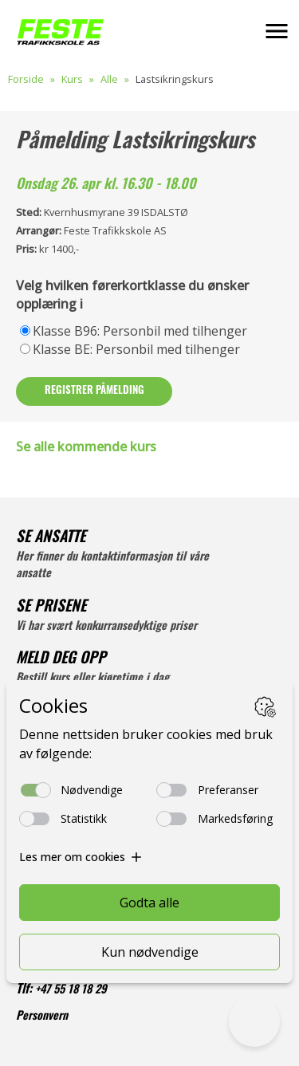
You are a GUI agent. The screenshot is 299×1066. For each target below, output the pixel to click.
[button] (276, 31)
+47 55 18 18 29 (71, 991)
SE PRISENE (51, 608)
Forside (26, 79)
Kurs (72, 79)
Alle (109, 79)
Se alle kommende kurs (86, 446)
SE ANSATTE (50, 538)
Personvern (42, 1017)
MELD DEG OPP (61, 659)
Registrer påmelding (94, 391)
